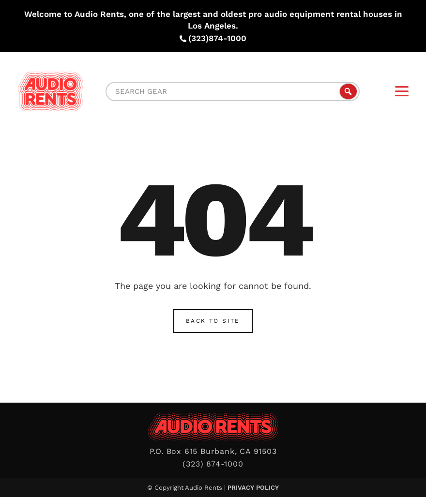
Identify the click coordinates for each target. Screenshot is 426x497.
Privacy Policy (253, 487)
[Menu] (402, 91)
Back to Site (213, 320)
